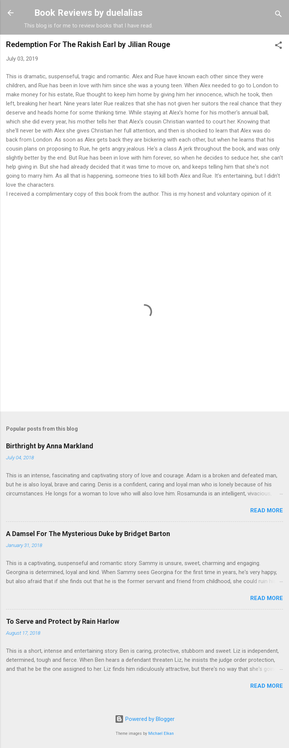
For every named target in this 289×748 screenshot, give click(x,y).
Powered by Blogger (145, 719)
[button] (278, 46)
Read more (266, 510)
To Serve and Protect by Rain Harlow (62, 621)
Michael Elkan (161, 733)
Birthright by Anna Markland (49, 446)
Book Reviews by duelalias (88, 13)
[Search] (278, 15)
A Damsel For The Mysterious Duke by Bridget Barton (88, 534)
